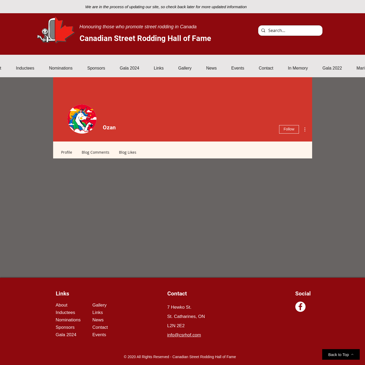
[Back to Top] (341, 354)
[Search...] (289, 30)
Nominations (68, 319)
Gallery (100, 305)
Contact (100, 327)
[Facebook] (300, 307)
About (61, 305)
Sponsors (65, 327)
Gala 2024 (66, 334)
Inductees (65, 312)
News (98, 319)
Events (99, 334)
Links (98, 312)
